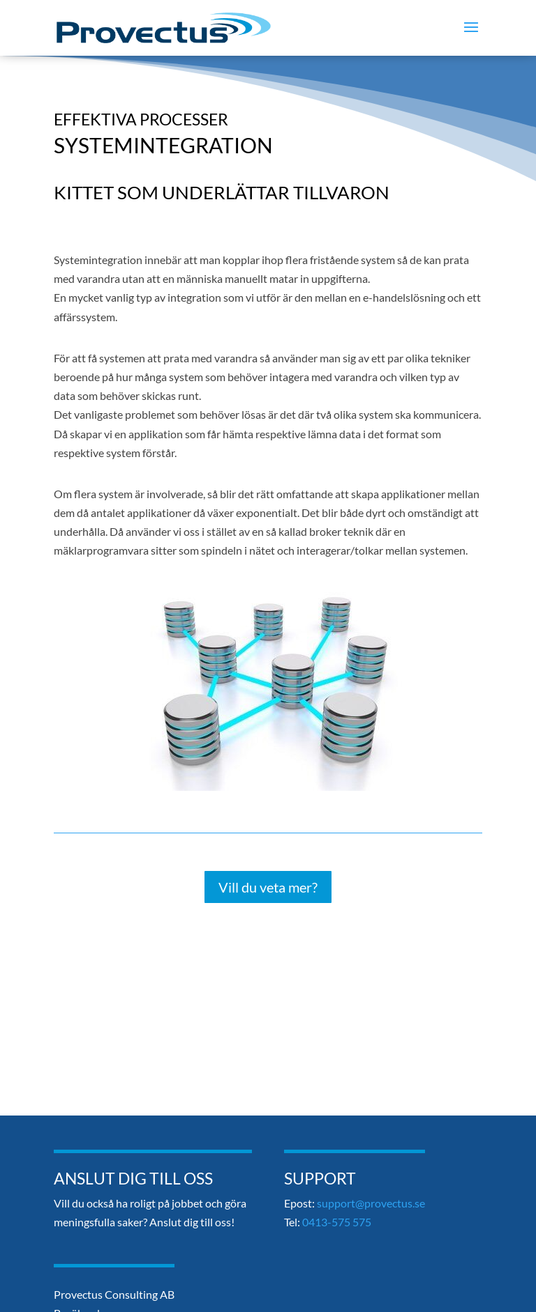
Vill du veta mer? (268, 887)
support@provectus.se (371, 1203)
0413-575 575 (336, 1221)
